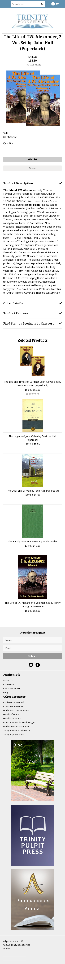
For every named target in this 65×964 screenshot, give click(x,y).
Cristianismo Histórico (14, 706)
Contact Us (8, 684)
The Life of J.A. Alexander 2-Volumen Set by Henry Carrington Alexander (32, 604)
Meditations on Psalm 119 (16, 726)
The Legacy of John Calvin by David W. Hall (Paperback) (33, 438)
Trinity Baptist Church (13, 734)
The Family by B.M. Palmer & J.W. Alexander (32, 541)
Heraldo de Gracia (12, 718)
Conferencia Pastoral (13, 702)
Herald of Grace (11, 714)
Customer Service (11, 688)
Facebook (38, 665)
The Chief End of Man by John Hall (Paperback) (32, 490)
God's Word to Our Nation (16, 710)
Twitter (31, 665)
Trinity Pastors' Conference (16, 730)
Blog (5, 692)
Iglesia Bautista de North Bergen (19, 722)
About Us (7, 680)
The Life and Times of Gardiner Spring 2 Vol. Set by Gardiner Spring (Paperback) (32, 383)
